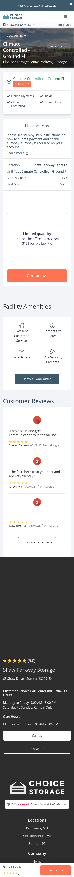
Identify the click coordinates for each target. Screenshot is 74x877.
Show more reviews (37, 542)
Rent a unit (63, 25)
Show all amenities (37, 379)
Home (37, 861)
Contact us (37, 275)
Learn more (17, 153)
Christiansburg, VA (37, 836)
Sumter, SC (37, 843)
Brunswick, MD (37, 828)
